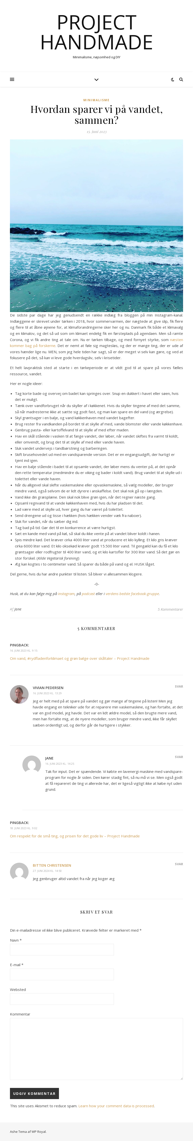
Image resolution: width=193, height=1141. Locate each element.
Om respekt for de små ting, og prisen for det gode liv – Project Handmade (75, 835)
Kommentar (20, 1014)
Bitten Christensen (52, 865)
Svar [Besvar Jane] (179, 757)
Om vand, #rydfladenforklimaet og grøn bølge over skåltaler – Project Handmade (79, 658)
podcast (89, 593)
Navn (16, 940)
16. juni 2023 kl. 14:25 (59, 763)
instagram (66, 593)
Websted (18, 989)
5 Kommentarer (170, 609)
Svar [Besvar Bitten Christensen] (179, 864)
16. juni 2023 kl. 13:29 (47, 693)
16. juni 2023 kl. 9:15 (23, 650)
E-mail (16, 964)
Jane (18, 609)
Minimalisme (96, 100)
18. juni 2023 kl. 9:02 (23, 828)
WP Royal (39, 1131)
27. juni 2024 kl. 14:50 (47, 871)
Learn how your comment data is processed (116, 1105)
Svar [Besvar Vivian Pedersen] (179, 686)
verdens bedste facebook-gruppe (132, 593)
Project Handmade (96, 32)
